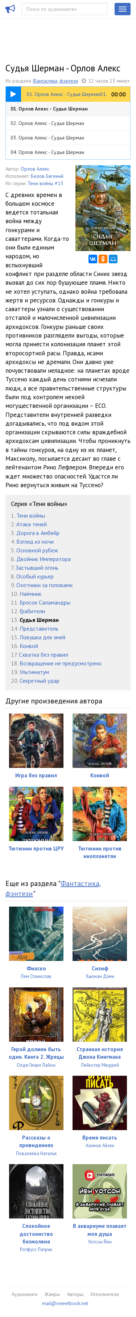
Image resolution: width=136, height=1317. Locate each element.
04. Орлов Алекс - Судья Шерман (47, 152)
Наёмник (30, 593)
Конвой (29, 645)
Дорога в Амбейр (37, 532)
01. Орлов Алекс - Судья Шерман (49, 108)
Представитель (39, 628)
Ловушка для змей (42, 637)
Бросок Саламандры (45, 602)
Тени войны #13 (45, 183)
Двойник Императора (43, 559)
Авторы (75, 1294)
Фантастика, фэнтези (55, 81)
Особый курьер (35, 576)
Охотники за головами (44, 585)
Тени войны (30, 515)
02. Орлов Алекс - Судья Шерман (47, 123)
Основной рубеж (37, 550)
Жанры (52, 1294)
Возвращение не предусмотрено (61, 663)
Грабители (32, 611)
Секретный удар (39, 680)
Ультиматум (34, 672)
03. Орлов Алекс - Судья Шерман (47, 137)
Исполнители (105, 1294)
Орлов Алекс (35, 169)
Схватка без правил (43, 654)
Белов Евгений (47, 176)
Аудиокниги (24, 1294)
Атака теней (31, 524)
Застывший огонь (37, 567)
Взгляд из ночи (35, 541)
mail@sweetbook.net (65, 1303)
